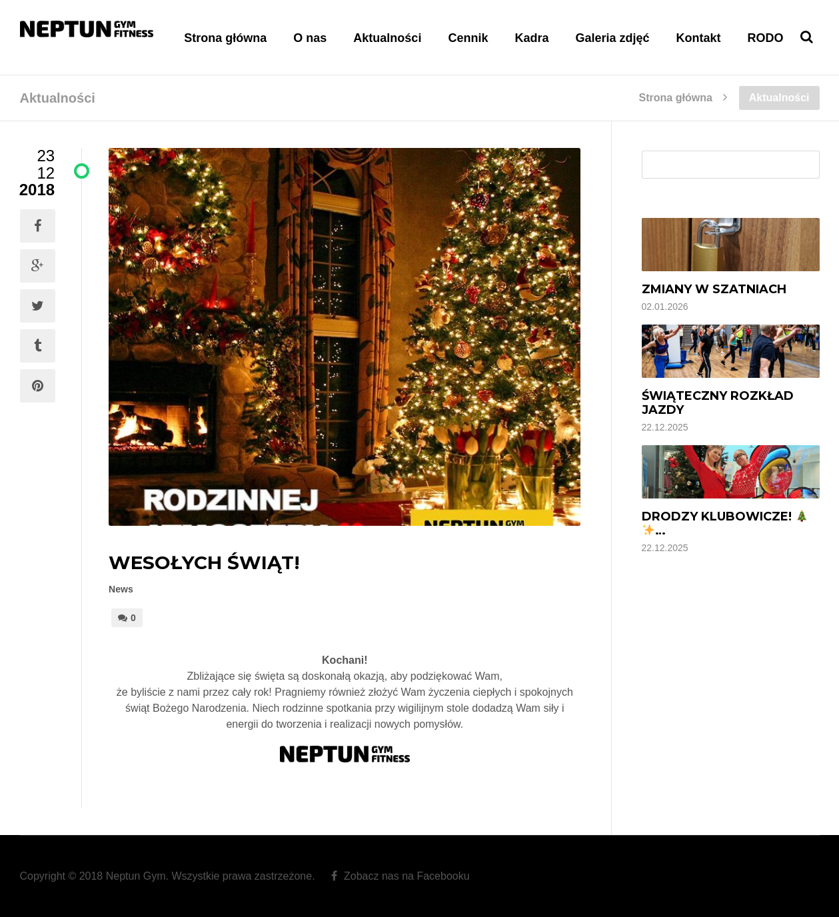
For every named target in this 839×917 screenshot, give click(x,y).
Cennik (468, 38)
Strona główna (225, 38)
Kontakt (698, 38)
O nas (310, 38)
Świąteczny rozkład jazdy (718, 403)
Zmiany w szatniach (714, 289)
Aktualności (387, 38)
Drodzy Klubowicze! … (725, 523)
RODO (766, 38)
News (121, 589)
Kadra (531, 38)
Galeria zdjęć (612, 38)
